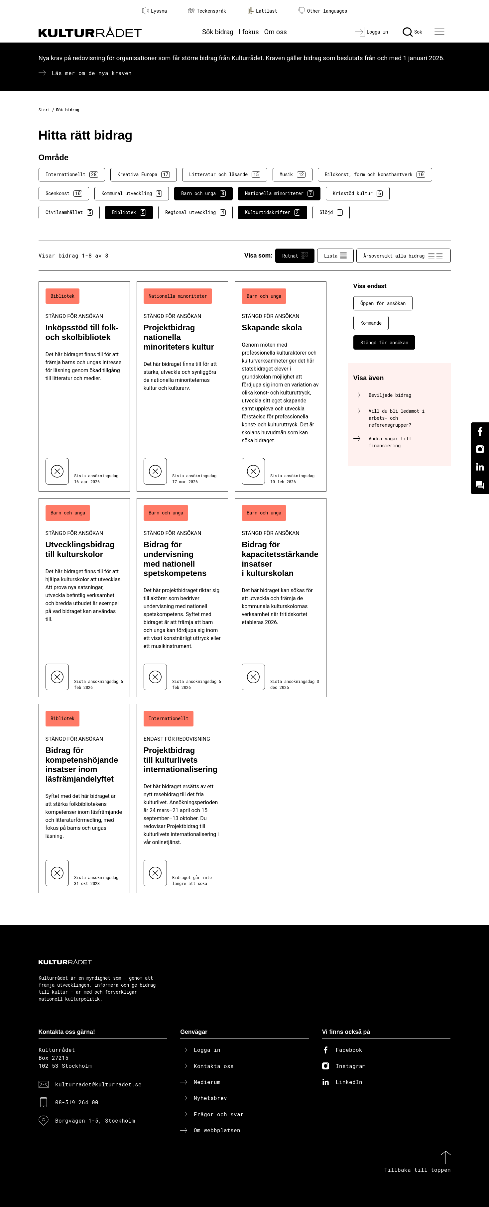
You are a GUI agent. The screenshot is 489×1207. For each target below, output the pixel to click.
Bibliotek (129, 212)
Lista (335, 255)
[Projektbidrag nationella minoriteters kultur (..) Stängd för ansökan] (182, 386)
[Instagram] (480, 449)
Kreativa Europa (143, 174)
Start (44, 109)
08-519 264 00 (76, 1102)
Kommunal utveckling (131, 193)
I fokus (249, 32)
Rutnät (294, 255)
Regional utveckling (195, 212)
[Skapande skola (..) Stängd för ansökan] (280, 386)
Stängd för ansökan (384, 342)
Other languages (323, 11)
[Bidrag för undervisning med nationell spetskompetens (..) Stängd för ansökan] (182, 597)
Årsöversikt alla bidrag (403, 255)
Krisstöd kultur (358, 193)
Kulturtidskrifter (272, 212)
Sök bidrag (217, 32)
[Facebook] (480, 431)
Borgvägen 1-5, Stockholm (95, 1120)
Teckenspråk (207, 11)
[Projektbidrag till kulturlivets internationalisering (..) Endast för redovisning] (182, 798)
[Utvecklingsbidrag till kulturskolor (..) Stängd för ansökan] (84, 597)
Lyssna (154, 11)
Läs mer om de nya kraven (92, 72)
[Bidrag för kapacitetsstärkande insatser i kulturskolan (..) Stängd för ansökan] (280, 597)
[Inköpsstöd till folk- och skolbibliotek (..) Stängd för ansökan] (84, 386)
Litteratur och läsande (224, 174)
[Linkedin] (480, 467)
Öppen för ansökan (383, 303)
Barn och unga (203, 193)
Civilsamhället (69, 212)
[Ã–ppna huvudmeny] (440, 32)
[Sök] (412, 32)
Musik (293, 174)
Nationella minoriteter (279, 193)
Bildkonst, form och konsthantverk (375, 174)
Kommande (371, 323)
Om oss (275, 32)
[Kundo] (480, 485)
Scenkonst (64, 193)
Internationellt (72, 174)
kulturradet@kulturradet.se (98, 1084)
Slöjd (331, 212)
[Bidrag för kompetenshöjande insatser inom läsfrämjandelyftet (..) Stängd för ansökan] (84, 798)
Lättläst (262, 10)
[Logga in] (371, 32)
